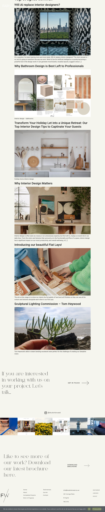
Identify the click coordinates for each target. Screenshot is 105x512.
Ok (89, 509)
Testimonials (45, 489)
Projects (76, 6)
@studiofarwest (54, 413)
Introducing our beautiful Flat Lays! (38, 245)
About (88, 6)
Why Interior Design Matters (33, 183)
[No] (102, 509)
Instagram (96, 490)
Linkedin (95, 493)
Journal (45, 492)
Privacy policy (97, 509)
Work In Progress (28, 498)
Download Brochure (72, 465)
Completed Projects (29, 495)
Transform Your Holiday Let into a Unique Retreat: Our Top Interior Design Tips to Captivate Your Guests (50, 124)
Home (65, 6)
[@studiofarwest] (45, 412)
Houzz (95, 496)
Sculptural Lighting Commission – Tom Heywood (47, 304)
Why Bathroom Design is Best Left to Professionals (49, 66)
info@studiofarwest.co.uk (71, 490)
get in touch (74, 383)
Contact (99, 6)
